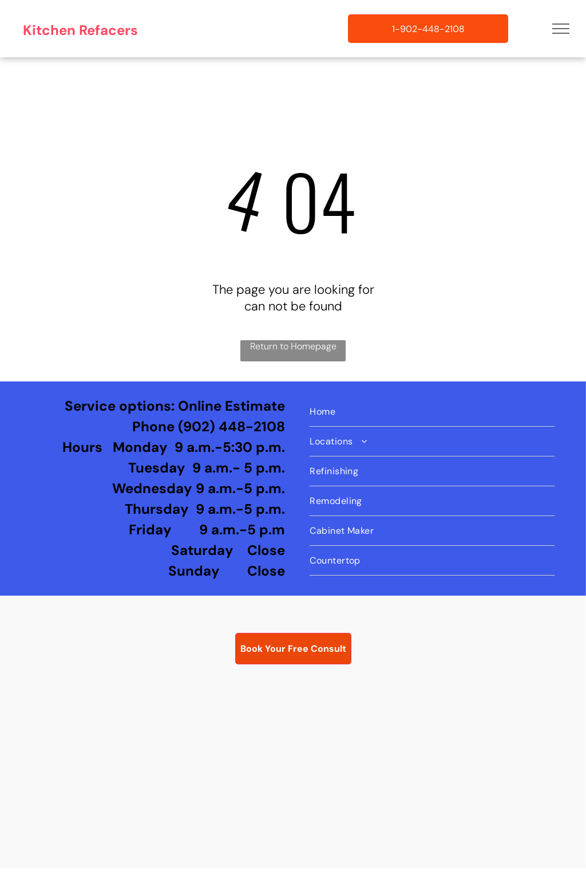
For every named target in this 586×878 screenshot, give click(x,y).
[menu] (561, 29)
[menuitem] (432, 412)
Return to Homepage (293, 346)
